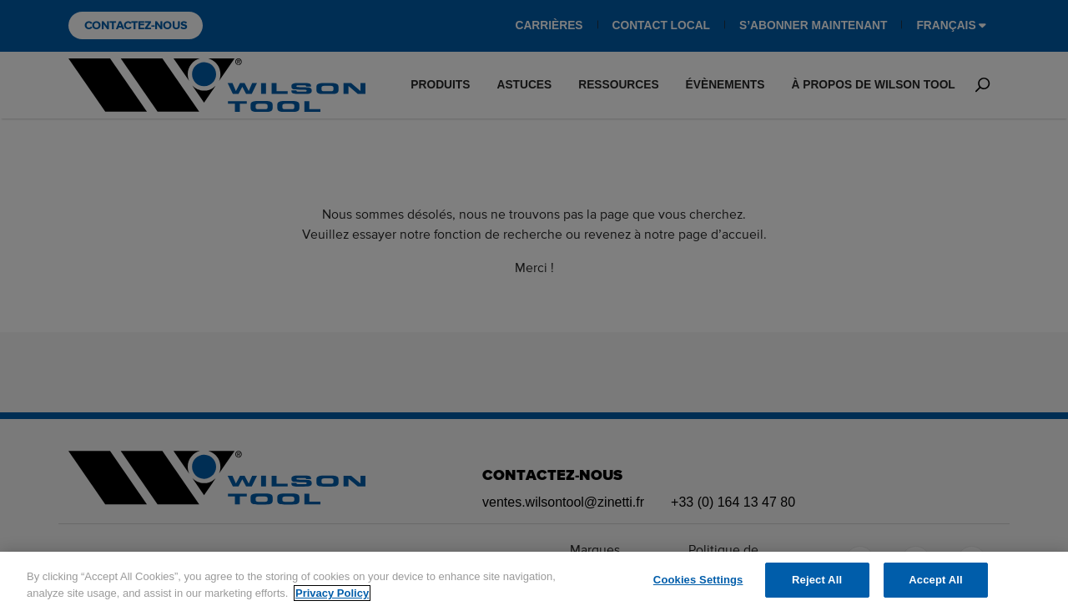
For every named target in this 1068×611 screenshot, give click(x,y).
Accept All (935, 579)
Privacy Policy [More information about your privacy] (332, 593)
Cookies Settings (698, 579)
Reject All (817, 579)
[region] (534, 581)
